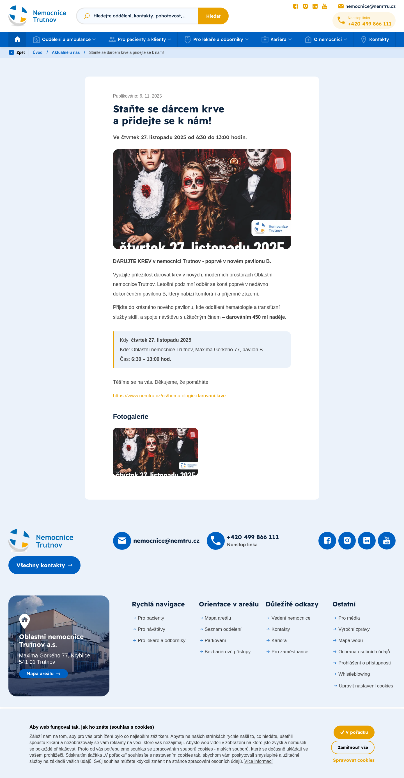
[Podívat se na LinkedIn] (315, 6)
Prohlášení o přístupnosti (361, 663)
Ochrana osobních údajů (361, 652)
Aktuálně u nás (66, 52)
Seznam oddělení (220, 629)
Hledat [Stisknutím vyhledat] (213, 16)
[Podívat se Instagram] (305, 6)
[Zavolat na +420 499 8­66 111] (364, 20)
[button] (64, 39)
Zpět (17, 52)
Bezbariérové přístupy (225, 652)
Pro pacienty (148, 618)
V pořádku (353, 732)
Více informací (276, 761)
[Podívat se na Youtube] (324, 6)
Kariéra (276, 640)
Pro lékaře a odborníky (158, 640)
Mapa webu (347, 640)
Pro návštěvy (148, 629)
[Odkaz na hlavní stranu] (37, 15)
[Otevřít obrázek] (202, 200)
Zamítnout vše (352, 747)
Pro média (346, 618)
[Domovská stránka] (41, 541)
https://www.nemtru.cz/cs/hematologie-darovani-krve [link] (170, 396)
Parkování (212, 640)
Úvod (38, 52)
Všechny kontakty (42, 565)
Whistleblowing (351, 674)
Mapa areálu (40, 674)
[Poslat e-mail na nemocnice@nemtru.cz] (367, 6)
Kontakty (374, 39)
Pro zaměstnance (287, 652)
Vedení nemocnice (288, 618)
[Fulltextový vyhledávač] (137, 16)
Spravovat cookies (354, 760)
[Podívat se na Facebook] (295, 6)
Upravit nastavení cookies (363, 686)
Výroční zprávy (350, 629)
